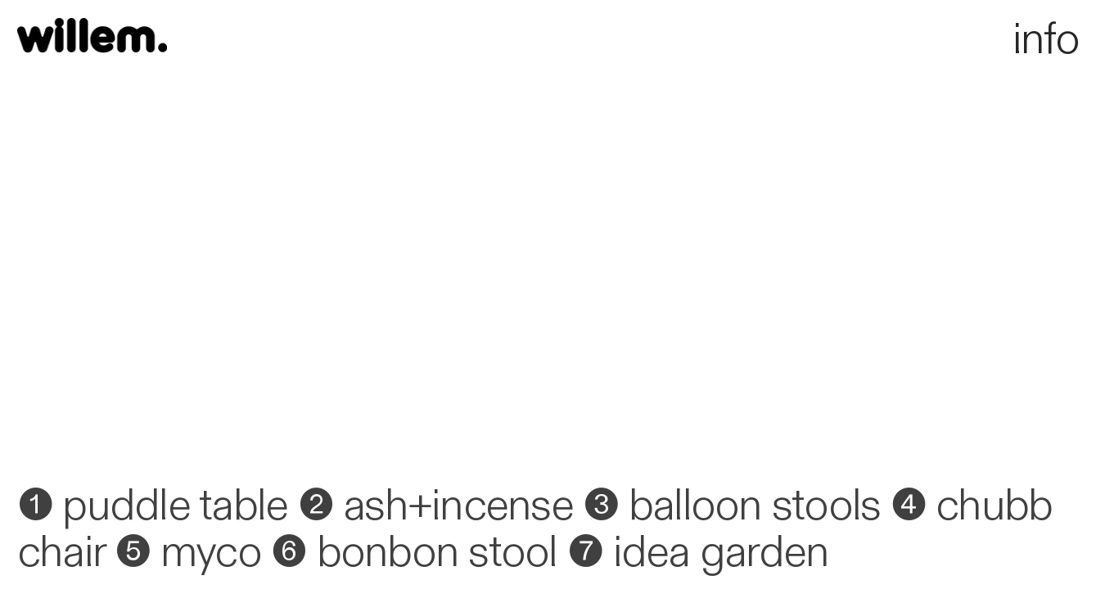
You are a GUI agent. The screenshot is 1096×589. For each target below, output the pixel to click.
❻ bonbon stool (414, 552)
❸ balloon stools (731, 505)
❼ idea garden (697, 552)
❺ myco (188, 552)
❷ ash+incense (435, 505)
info (937, 39)
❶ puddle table (152, 505)
